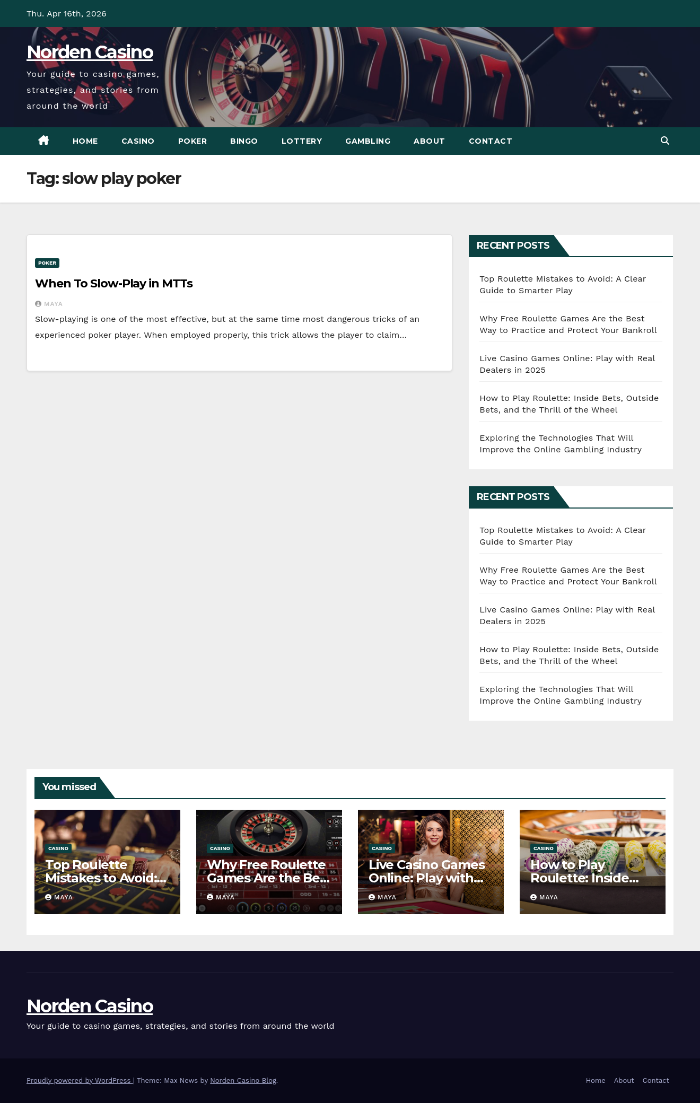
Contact (491, 141)
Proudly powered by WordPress (80, 1080)
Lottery (302, 141)
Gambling (367, 141)
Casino (138, 141)
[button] (665, 141)
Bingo (244, 141)
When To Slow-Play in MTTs (113, 283)
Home (85, 141)
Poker (192, 141)
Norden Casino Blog (243, 1080)
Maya (49, 304)
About (429, 141)
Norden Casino (90, 52)
